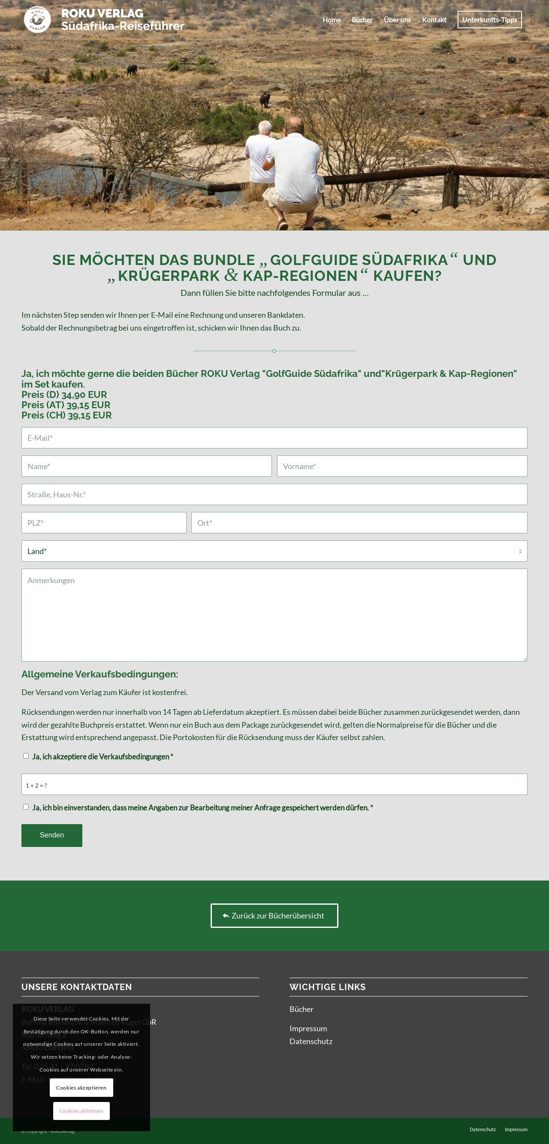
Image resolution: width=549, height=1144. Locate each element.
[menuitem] (331, 19)
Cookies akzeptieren (81, 1087)
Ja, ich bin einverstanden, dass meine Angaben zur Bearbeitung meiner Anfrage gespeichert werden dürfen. (202, 808)
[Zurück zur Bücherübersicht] (274, 915)
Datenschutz (311, 1041)
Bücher (302, 1009)
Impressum (308, 1028)
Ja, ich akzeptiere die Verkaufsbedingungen (102, 757)
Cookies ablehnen (82, 1111)
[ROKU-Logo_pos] (104, 19)
